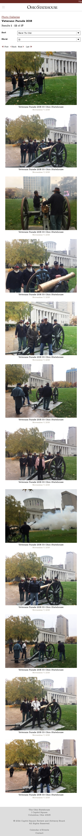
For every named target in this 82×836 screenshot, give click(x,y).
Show (5, 39)
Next (20, 47)
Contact (39, 833)
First (5, 47)
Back (13, 47)
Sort (4, 32)
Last (29, 47)
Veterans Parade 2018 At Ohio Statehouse (41, 106)
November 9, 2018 (41, 110)
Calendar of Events (39, 830)
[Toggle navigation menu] (3, 7)
